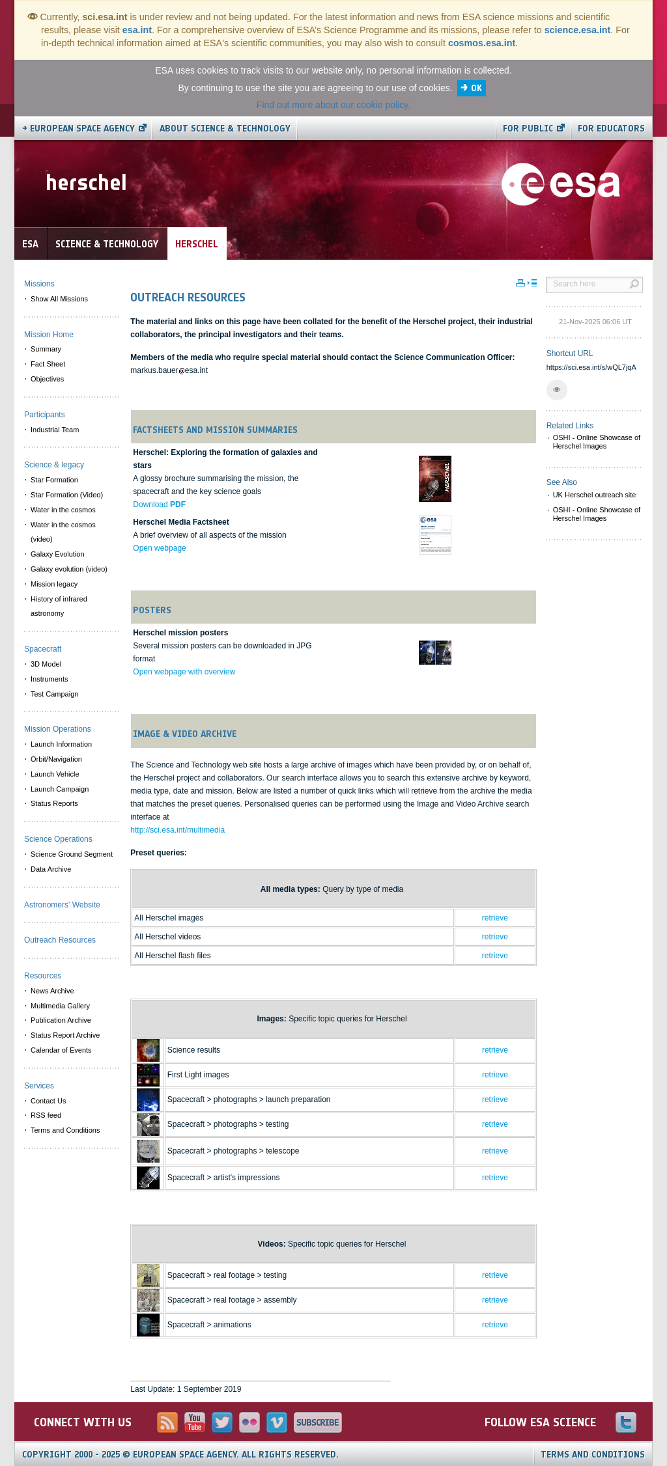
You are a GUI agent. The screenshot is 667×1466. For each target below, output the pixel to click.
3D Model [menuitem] (46, 664)
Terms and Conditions (593, 1454)
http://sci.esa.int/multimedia (177, 830)
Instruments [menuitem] (49, 679)
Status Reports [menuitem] (54, 803)
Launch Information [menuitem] (61, 744)
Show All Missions (59, 299)
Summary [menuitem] (46, 349)
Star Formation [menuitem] (54, 480)
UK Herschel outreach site (594, 495)
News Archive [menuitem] (52, 991)
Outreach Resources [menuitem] (60, 940)
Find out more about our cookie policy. (333, 105)
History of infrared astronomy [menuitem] (59, 606)
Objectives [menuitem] (47, 379)
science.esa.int (578, 30)
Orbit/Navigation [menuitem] (56, 759)
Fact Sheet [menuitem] (48, 364)
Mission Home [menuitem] (49, 334)
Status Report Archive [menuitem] (65, 1035)
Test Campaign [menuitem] (54, 694)
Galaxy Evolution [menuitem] (58, 554)
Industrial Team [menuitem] (55, 430)
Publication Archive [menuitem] (61, 1020)
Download (159, 504)
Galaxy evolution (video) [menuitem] (69, 569)
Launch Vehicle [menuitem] (55, 774)
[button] (556, 390)
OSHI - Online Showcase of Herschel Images (597, 442)
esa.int (137, 30)
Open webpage (159, 548)
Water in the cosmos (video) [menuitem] (63, 532)
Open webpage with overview (184, 671)
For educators (611, 128)
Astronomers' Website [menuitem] (62, 904)
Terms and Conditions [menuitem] (65, 1130)
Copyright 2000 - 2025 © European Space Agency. (180, 1454)
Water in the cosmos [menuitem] (63, 510)
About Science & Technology (225, 128)
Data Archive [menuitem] (51, 869)
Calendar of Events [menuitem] (61, 1050)
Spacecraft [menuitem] (42, 649)
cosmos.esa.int (481, 43)
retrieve (495, 917)
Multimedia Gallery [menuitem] (60, 1006)
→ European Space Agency (78, 128)
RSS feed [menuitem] (46, 1115)
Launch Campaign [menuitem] (60, 789)
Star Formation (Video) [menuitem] (67, 495)
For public (528, 128)
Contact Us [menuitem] (48, 1101)
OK (476, 88)
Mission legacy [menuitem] (54, 584)
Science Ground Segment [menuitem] (72, 854)
